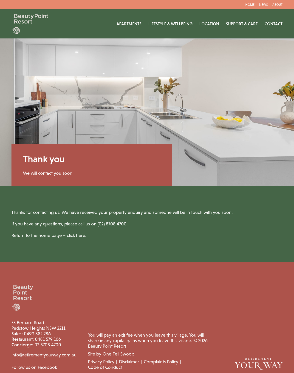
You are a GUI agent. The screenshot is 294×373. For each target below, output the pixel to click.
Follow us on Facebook (34, 367)
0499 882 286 (31, 333)
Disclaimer (129, 361)
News (263, 4)
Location (209, 24)
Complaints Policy (161, 361)
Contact (274, 24)
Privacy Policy (101, 361)
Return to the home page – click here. (48, 235)
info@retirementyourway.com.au (43, 354)
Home (249, 4)
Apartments (128, 24)
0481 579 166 (36, 339)
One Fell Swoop (118, 353)
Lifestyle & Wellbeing (170, 24)
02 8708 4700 (36, 344)
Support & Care (242, 24)
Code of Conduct (105, 367)
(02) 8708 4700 (112, 223)
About (277, 4)
